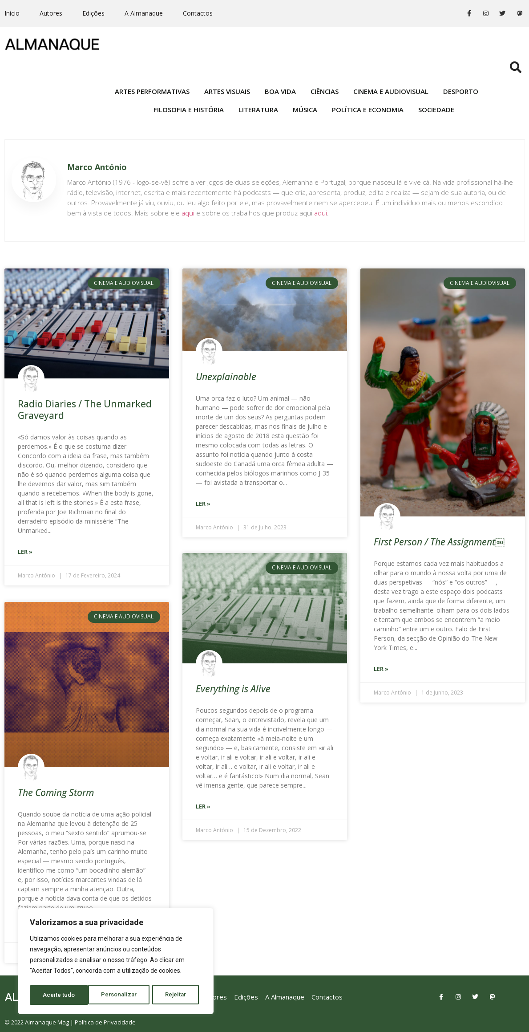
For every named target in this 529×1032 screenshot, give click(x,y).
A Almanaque (144, 13)
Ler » (25, 552)
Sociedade (436, 79)
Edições (93, 13)
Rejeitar (118, 995)
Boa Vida (280, 61)
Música (305, 79)
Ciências (325, 61)
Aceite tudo (173, 995)
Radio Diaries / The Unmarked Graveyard (85, 409)
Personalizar (61, 995)
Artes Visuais (227, 61)
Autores (51, 13)
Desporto (460, 61)
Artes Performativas (152, 61)
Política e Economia (368, 79)
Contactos (198, 13)
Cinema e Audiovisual (390, 61)
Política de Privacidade (105, 1021)
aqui (188, 212)
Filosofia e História (188, 79)
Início (12, 13)
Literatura (258, 79)
